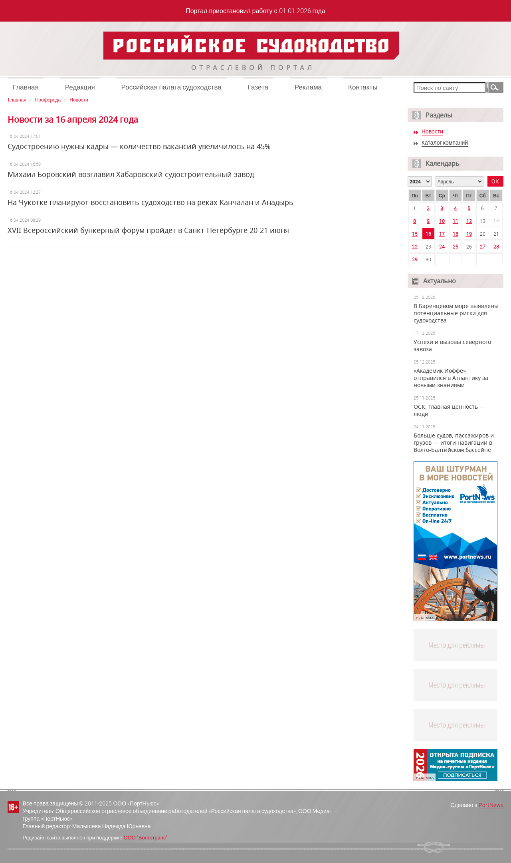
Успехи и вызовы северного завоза (452, 345)
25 (455, 246)
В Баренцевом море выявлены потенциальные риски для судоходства (456, 313)
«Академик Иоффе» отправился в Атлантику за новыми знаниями (451, 378)
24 (442, 246)
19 (469, 234)
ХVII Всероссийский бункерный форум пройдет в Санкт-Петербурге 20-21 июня (148, 230)
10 (442, 221)
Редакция (80, 86)
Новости (78, 99)
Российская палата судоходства (171, 86)
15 (415, 234)
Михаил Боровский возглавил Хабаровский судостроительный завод (131, 174)
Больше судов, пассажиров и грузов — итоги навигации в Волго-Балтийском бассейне (454, 442)
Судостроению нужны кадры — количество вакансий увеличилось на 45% (139, 146)
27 (482, 246)
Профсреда (48, 99)
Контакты (362, 86)
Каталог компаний (445, 142)
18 (455, 234)
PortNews (491, 805)
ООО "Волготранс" (145, 837)
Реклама (308, 86)
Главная (26, 86)
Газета (258, 86)
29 (415, 259)
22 (415, 246)
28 (496, 246)
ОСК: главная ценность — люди (449, 410)
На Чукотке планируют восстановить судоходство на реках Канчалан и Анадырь (150, 202)
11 (455, 221)
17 (442, 234)
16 (428, 234)
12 (469, 221)
